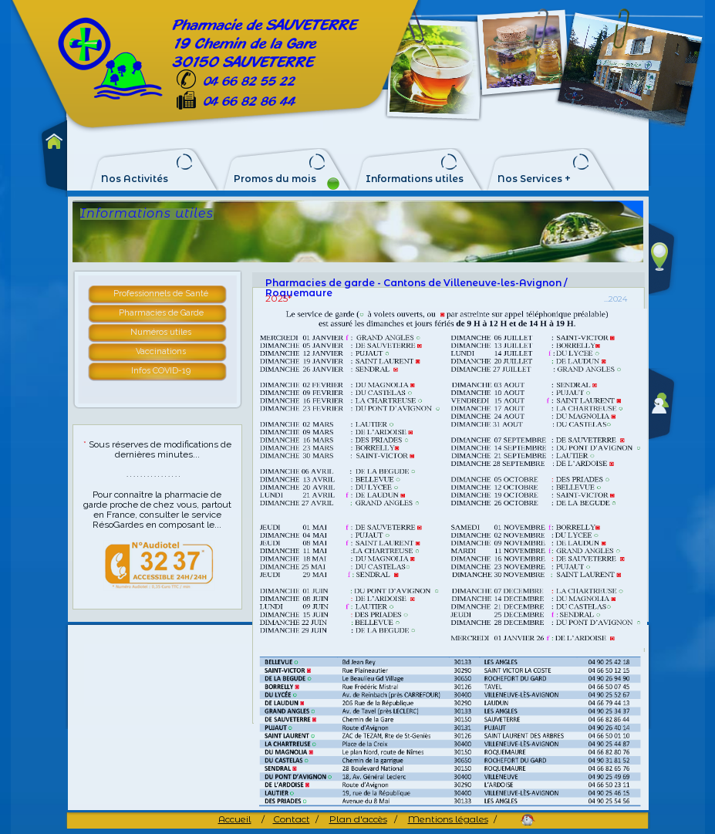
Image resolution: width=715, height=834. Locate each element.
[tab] (162, 295)
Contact (291, 819)
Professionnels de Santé (160, 294)
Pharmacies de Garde (161, 313)
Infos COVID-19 (161, 371)
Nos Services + (534, 179)
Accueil (234, 819)
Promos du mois (275, 179)
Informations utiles (415, 179)
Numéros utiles (160, 332)
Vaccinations (161, 351)
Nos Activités (134, 179)
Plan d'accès (358, 819)
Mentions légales (448, 819)
